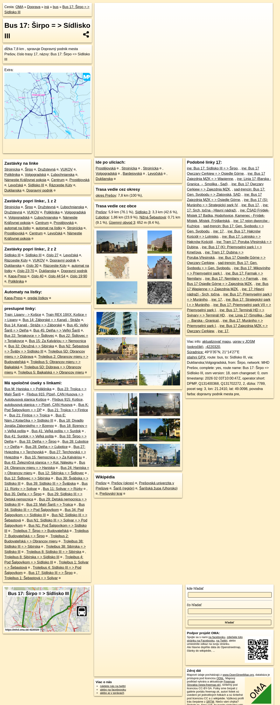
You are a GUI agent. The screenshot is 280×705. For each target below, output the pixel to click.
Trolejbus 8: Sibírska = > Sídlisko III (31, 557)
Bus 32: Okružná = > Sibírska (31, 346)
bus (55, 7)
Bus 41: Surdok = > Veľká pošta (29, 436)
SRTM (210, 701)
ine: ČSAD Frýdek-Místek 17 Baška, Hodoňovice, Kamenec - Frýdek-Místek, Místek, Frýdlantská (228, 215)
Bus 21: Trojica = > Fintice (67, 410)
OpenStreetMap (198, 153)
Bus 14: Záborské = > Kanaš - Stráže (51, 320)
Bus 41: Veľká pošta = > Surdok (56, 431)
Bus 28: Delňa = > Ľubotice (46, 447)
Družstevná (47, 169)
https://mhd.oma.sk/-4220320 (254, 153)
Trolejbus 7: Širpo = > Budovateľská (41, 531)
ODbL (220, 678)
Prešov (101, 212)
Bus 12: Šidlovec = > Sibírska (27, 478)
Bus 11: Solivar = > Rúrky (62, 489)
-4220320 (212, 347)
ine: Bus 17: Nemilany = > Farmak (231, 278)
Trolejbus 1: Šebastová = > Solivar (31, 578)
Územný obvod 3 (122, 222)
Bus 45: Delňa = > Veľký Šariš (56, 330)
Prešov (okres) (122, 483)
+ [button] (102, 10)
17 (218, 162)
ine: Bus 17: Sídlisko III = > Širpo (212, 168)
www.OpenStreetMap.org (238, 674)
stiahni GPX (196, 357)
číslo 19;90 (78, 276)
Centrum (58, 180)
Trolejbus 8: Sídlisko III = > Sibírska (53, 552)
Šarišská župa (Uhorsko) (158, 488)
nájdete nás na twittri (113, 686)
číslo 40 (38, 276)
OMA (19, 7)
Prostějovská (79, 180)
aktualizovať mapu (216, 341)
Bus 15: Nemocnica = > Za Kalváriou (53, 457)
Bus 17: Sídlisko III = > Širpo (50, 573)
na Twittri (221, 640)
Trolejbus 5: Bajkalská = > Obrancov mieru (51, 372)
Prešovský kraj (111, 493)
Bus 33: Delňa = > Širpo (38, 441)
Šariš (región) (123, 488)
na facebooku (216, 637)
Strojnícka (12, 169)
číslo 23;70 (25, 271)
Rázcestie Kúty (60, 185)
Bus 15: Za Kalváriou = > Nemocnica (57, 341)
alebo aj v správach (112, 693)
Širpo (29, 169)
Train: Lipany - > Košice (22, 315)
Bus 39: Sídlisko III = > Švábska (51, 483)
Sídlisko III (36, 185)
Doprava (33, 7)
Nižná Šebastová (152, 217)
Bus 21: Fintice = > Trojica (29, 415)
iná (46, 7)
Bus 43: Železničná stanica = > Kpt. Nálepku (38, 462)
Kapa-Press (17, 276)
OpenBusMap (222, 153)
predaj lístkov (38, 298)
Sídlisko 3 (142, 212)
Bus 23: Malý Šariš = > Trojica (49, 504)
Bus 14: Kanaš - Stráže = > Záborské (33, 325)
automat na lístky (17, 228)
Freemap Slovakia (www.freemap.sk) (211, 683)
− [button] (102, 17)
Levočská (15, 185)
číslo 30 (32, 266)
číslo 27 (52, 255)
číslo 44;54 (56, 276)
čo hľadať (194, 605)
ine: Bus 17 (250, 205)
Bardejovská (132, 173)
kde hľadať (195, 588)
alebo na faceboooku (113, 689)
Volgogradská (35, 175)
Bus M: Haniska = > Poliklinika (27, 389)
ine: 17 (218, 231)
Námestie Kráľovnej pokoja (25, 180)
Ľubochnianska (63, 175)
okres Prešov (106, 195)
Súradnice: (195, 352)
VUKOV (66, 169)
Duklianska (12, 190)
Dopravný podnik (39, 190)
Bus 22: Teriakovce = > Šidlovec (29, 336)
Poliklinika (12, 175)
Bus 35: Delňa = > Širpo (23, 494)
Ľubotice (102, 217)
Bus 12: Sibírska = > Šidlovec (61, 473)
